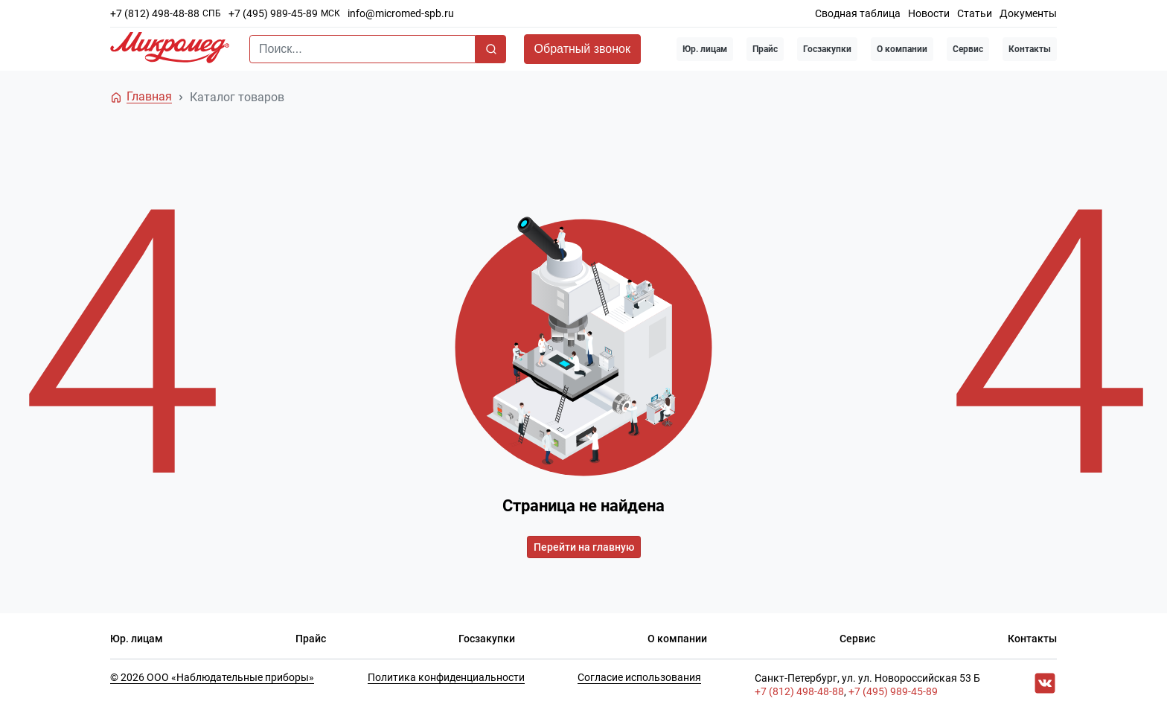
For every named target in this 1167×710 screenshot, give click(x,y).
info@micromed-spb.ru (401, 13)
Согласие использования (639, 677)
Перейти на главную (584, 547)
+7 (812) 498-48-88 (154, 13)
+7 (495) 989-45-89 (273, 13)
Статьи (974, 13)
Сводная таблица (858, 13)
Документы (1028, 13)
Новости (929, 13)
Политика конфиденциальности (446, 677)
